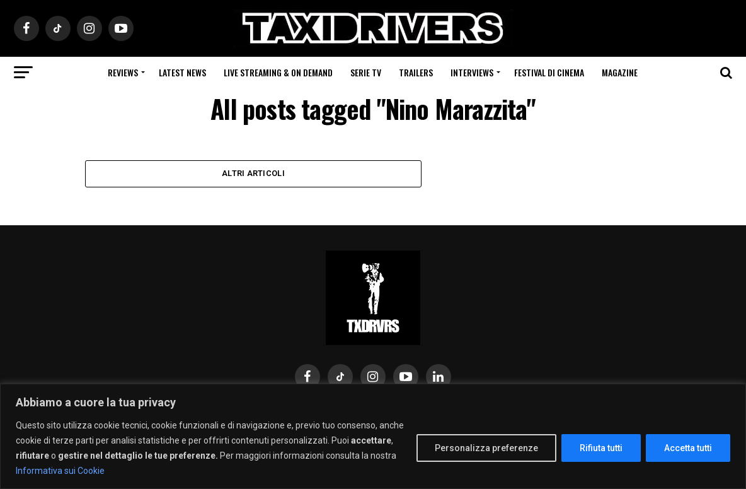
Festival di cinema (549, 72)
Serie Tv (365, 72)
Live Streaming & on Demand (278, 72)
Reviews (123, 72)
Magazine (620, 72)
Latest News (182, 72)
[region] (373, 436)
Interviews (471, 72)
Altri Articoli (253, 174)
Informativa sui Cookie (60, 471)
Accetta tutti (688, 448)
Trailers (416, 72)
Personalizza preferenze (486, 448)
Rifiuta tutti (601, 448)
